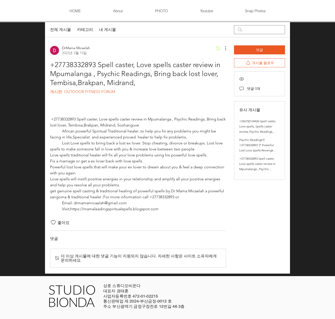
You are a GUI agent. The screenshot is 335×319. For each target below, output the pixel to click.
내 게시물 (107, 29)
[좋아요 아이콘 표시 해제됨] (53, 222)
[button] (161, 11)
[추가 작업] (223, 48)
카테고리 (85, 29)
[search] (259, 29)
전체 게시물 (60, 29)
